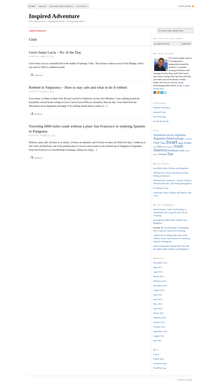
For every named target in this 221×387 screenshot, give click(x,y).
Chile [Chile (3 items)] (156, 142)
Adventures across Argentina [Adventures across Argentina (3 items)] (169, 135)
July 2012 (157, 294)
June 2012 (157, 299)
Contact (81, 6)
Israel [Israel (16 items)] (171, 142)
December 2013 (160, 262)
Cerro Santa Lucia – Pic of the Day (55, 52)
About (43, 6)
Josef (155, 220)
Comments (160, 363)
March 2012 (158, 313)
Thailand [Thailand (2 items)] (162, 154)
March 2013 (158, 276)
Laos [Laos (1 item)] (155, 147)
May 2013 (157, 267)
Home (32, 6)
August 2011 (158, 336)
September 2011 (160, 331)
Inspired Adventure (54, 16)
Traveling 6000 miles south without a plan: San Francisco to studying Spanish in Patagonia (171, 238)
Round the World (61, 6)
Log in (156, 354)
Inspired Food (159, 112)
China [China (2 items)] (163, 142)
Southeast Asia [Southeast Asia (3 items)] (176, 150)
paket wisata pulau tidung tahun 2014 (169, 246)
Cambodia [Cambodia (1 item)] (188, 139)
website (156, 235)
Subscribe (184, 6)
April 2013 (158, 272)
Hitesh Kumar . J (160, 209)
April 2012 (158, 308)
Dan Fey (35, 56)
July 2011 (157, 340)
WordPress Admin (184, 380)
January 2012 (159, 322)
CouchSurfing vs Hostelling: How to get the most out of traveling (170, 212)
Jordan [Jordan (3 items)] (187, 142)
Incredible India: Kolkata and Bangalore (171, 168)
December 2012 (160, 285)
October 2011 (159, 326)
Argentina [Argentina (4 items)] (159, 138)
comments (36, 75)
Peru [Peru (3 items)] (159, 146)
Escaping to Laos (161, 188)
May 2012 (157, 304)
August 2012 (159, 290)
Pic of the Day (159, 116)
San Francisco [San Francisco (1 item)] (168, 147)
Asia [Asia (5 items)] (169, 138)
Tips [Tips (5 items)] (170, 154)
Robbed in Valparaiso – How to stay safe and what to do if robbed (78, 87)
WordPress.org (159, 368)
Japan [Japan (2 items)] (180, 142)
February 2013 (159, 281)
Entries (158, 359)
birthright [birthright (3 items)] (178, 138)
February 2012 (159, 317)
